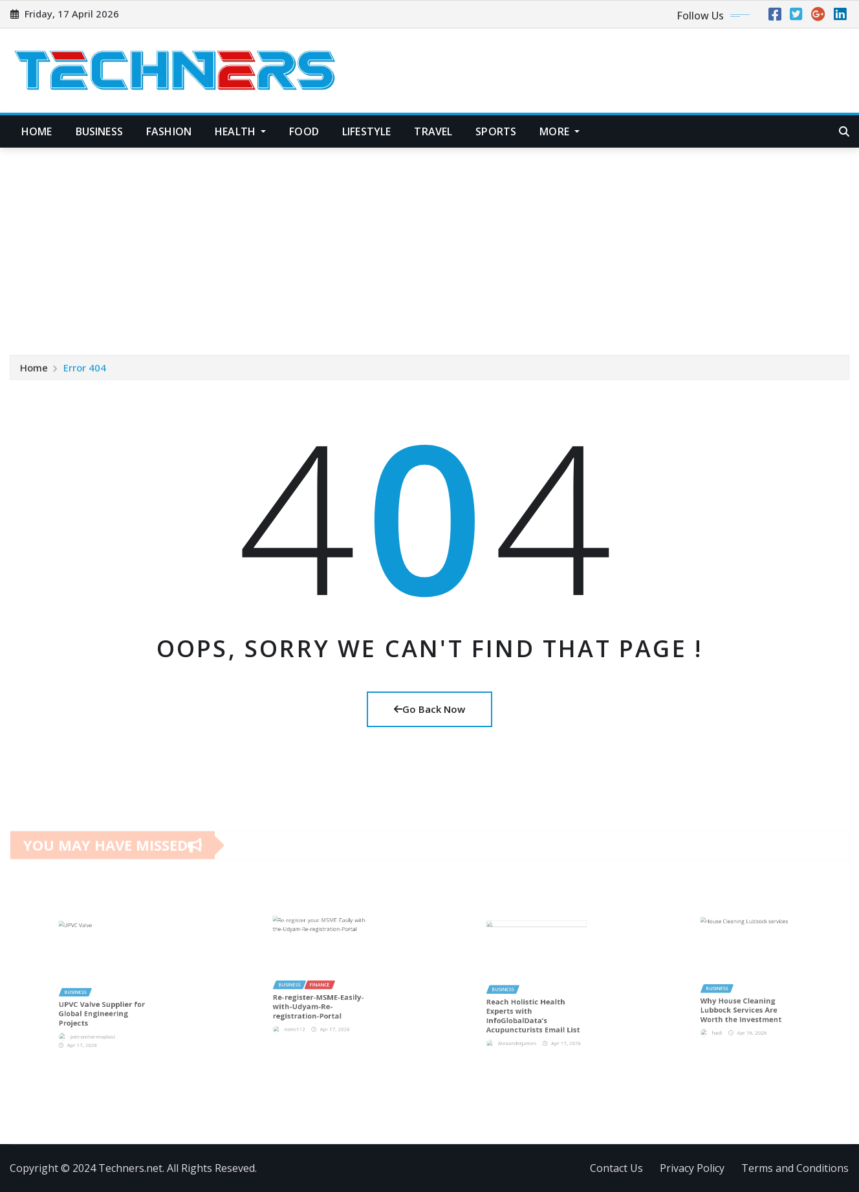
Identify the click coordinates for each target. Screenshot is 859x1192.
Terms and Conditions (795, 1168)
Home (36, 131)
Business (99, 131)
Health (240, 131)
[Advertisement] (429, 245)
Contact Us (616, 1168)
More (559, 131)
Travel (433, 131)
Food (304, 131)
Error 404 (84, 368)
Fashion (168, 131)
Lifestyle (366, 131)
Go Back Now (429, 709)
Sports (495, 131)
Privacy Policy (692, 1168)
